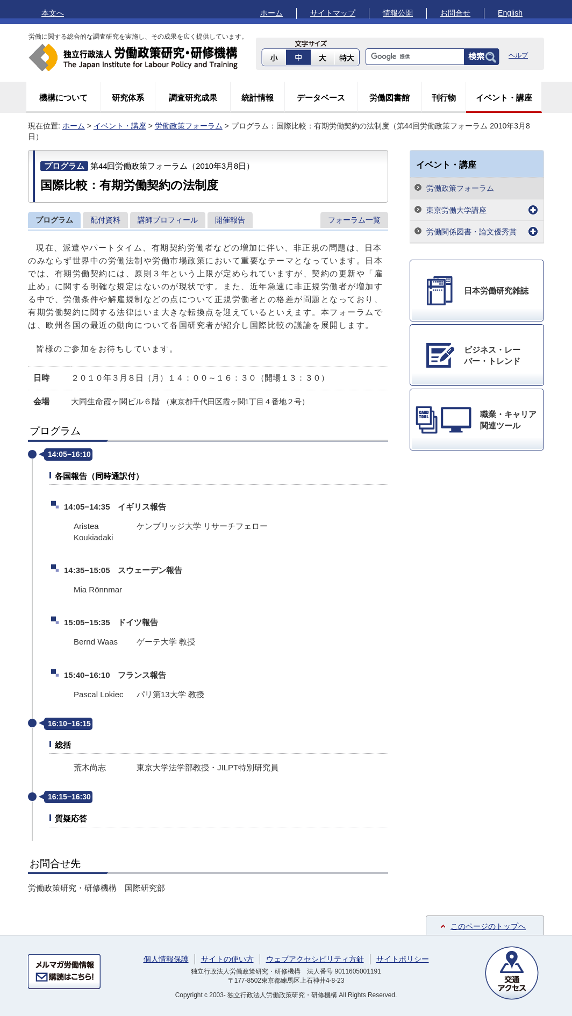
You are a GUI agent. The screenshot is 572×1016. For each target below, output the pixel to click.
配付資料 (105, 220)
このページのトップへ (488, 926)
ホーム (271, 13)
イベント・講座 (504, 97)
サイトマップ (332, 13)
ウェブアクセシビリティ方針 (315, 959)
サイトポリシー (402, 959)
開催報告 (230, 220)
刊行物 (444, 97)
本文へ (52, 13)
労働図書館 (389, 97)
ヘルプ (518, 55)
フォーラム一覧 (354, 220)
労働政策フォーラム (189, 125)
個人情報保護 (166, 959)
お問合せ (455, 13)
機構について (63, 97)
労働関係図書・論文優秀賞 (471, 231)
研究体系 (128, 97)
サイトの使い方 (227, 959)
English (510, 13)
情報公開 (398, 13)
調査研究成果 (193, 97)
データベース (321, 97)
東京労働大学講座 (456, 210)
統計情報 (257, 97)
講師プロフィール (168, 220)
